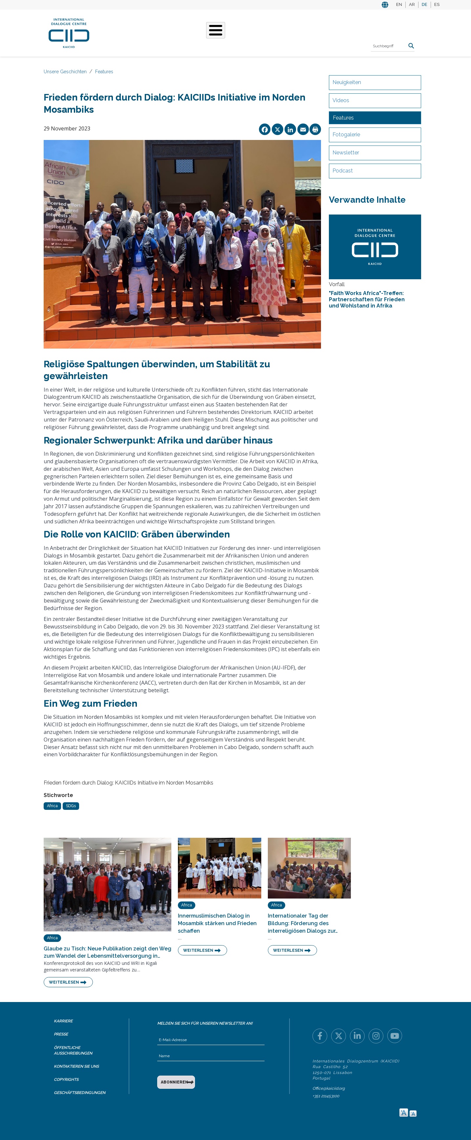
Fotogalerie (346, 134)
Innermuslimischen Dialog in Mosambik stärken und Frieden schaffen (217, 923)
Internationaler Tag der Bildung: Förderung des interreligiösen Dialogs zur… (303, 923)
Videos (340, 100)
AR (412, 4)
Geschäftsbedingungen (79, 1092)
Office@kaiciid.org (328, 1088)
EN (399, 4)
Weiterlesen (64, 982)
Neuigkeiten (346, 82)
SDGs (71, 806)
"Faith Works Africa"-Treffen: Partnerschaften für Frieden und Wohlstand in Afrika (367, 299)
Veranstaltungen (271, 32)
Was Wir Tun (159, 32)
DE (424, 4)
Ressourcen (320, 32)
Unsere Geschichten (211, 32)
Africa (52, 806)
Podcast (342, 171)
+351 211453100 (325, 1096)
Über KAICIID (119, 32)
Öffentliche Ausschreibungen (73, 1050)
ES (436, 4)
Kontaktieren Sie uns (76, 1066)
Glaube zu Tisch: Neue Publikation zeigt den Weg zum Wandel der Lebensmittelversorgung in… (107, 952)
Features (104, 71)
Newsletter (345, 152)
